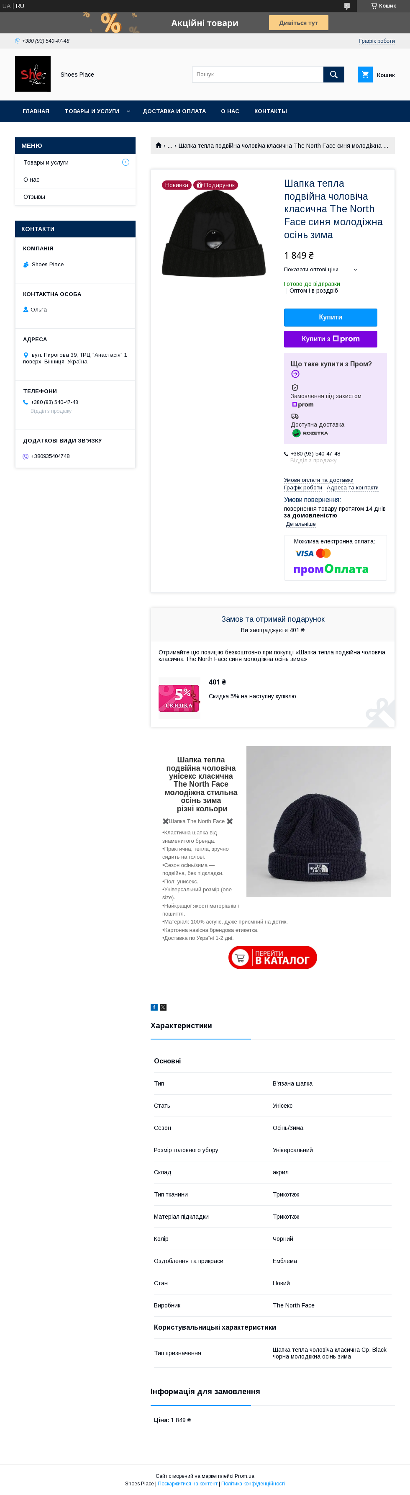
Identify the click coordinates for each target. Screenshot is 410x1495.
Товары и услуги (91, 111)
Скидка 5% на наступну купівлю (252, 696)
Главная (36, 111)
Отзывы (34, 196)
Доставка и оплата (174, 111)
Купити (331, 317)
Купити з (330, 339)
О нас (230, 111)
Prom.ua (244, 1476)
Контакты (270, 111)
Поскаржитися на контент (188, 1484)
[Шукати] (333, 74)
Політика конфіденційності (253, 1484)
